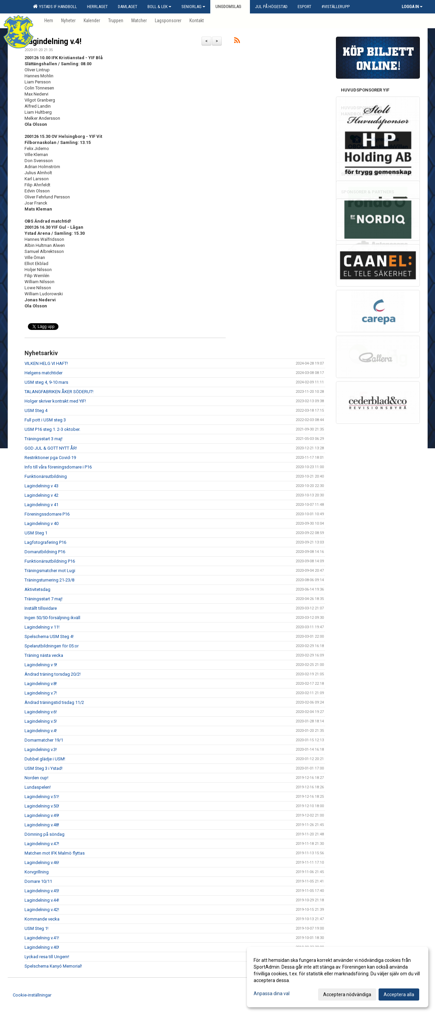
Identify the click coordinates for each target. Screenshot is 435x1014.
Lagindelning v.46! (42, 862)
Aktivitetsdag (37, 589)
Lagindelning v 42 (41, 495)
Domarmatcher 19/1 (44, 740)
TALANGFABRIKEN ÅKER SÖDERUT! (59, 391)
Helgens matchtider (43, 372)
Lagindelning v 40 (41, 523)
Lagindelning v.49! (42, 815)
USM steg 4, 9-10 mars (46, 382)
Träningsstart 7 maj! (43, 598)
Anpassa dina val (272, 993)
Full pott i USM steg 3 (45, 419)
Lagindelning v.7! (41, 693)
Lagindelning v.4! (53, 41)
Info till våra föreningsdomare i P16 (58, 467)
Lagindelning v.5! (41, 721)
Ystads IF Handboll (55, 6)
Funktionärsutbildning (46, 476)
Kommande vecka (42, 919)
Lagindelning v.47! (42, 843)
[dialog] (337, 977)
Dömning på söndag (44, 834)
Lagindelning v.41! (42, 937)
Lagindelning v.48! (42, 824)
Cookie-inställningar (32, 995)
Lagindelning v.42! (42, 909)
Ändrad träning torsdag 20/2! (53, 674)
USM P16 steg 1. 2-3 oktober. (52, 429)
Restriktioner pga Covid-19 (50, 457)
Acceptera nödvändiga (347, 994)
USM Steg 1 (36, 532)
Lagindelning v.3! (41, 749)
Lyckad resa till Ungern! (47, 956)
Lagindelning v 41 (41, 504)
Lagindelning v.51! (42, 796)
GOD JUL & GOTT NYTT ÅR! (51, 448)
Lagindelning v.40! (42, 947)
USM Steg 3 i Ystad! (43, 768)
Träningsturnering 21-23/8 (49, 580)
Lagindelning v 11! (42, 627)
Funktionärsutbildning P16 (50, 561)
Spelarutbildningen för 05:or (52, 645)
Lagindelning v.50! (42, 806)
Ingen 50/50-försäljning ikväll (52, 617)
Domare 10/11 (38, 881)
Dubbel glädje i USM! (45, 758)
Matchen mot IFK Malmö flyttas (55, 853)
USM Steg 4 (36, 410)
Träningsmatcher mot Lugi (50, 570)
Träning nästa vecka (44, 655)
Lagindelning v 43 (41, 485)
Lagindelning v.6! (41, 711)
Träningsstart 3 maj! (43, 438)
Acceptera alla (399, 994)
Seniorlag (193, 6)
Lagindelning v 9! (41, 664)
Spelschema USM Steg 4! (49, 636)
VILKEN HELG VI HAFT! (46, 363)
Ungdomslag (230, 6)
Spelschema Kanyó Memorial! (53, 966)
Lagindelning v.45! (42, 890)
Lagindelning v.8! (41, 683)
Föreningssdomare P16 (47, 514)
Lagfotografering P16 (45, 542)
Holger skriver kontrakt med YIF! (55, 401)
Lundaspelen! (38, 787)
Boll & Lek (159, 6)
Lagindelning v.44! (42, 900)
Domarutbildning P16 (45, 551)
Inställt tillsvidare (41, 608)
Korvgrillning (37, 871)
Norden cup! (36, 777)
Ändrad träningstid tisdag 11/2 (54, 702)
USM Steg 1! (36, 928)
